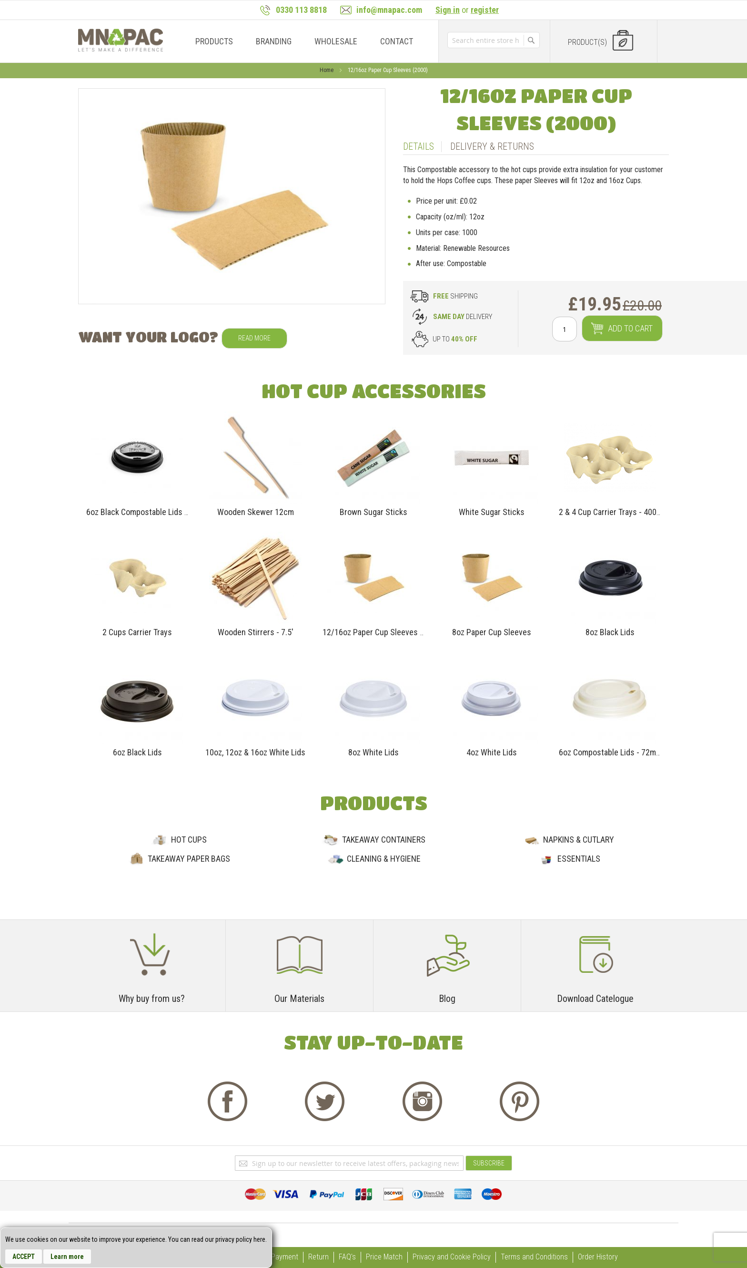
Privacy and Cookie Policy (452, 1256)
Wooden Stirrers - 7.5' (255, 632)
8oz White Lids (373, 752)
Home (327, 70)
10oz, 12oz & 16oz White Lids (255, 752)
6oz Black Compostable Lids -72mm (147, 512)
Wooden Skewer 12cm (255, 512)
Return (318, 1256)
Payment (284, 1256)
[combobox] (485, 40)
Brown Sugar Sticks (373, 512)
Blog (447, 998)
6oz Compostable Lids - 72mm (610, 752)
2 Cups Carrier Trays (137, 632)
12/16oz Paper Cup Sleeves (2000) (383, 632)
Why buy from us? (152, 998)
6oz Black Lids (137, 752)
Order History (598, 1256)
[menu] (301, 41)
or (467, 10)
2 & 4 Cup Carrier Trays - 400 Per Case (624, 512)
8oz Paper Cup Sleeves (491, 632)
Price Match (384, 1256)
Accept (23, 1256)
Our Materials (299, 998)
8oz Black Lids (610, 632)
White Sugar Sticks (492, 512)
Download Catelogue (595, 998)
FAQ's (347, 1256)
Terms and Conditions (534, 1256)
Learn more (67, 1256)
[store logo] (120, 40)
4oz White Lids (491, 752)
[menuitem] (214, 41)
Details (418, 146)
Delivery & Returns (492, 146)
